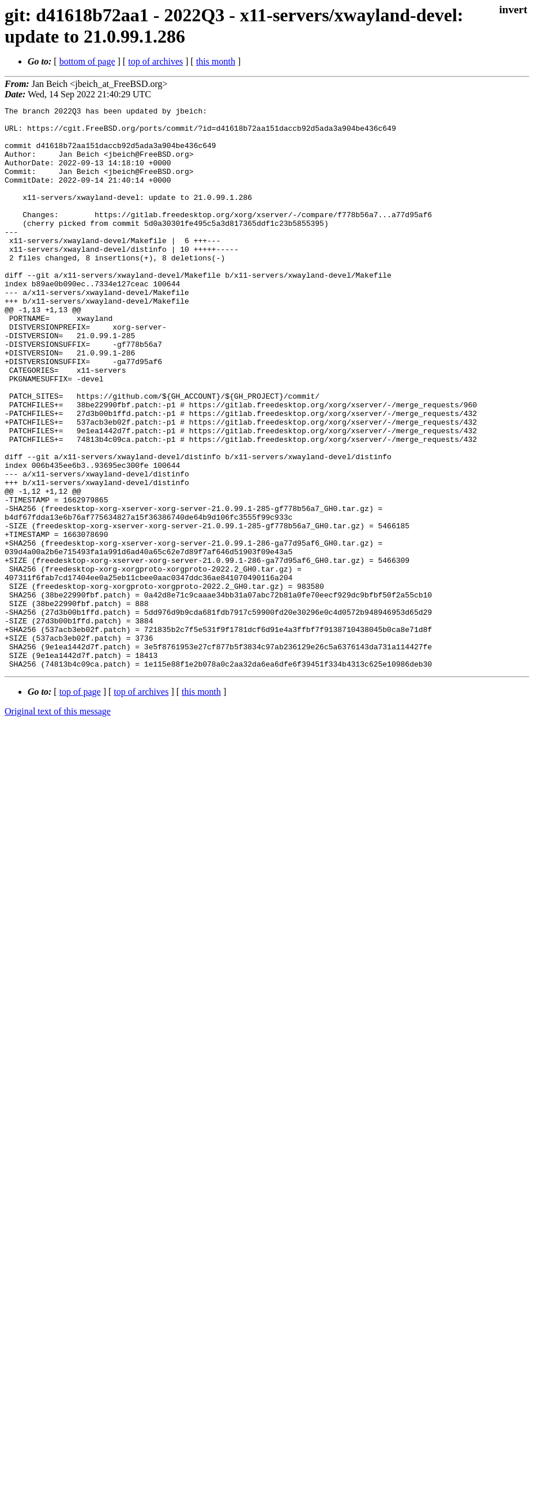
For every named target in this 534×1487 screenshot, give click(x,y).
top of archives (155, 61)
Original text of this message (58, 823)
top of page (80, 804)
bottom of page (87, 61)
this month (215, 61)
